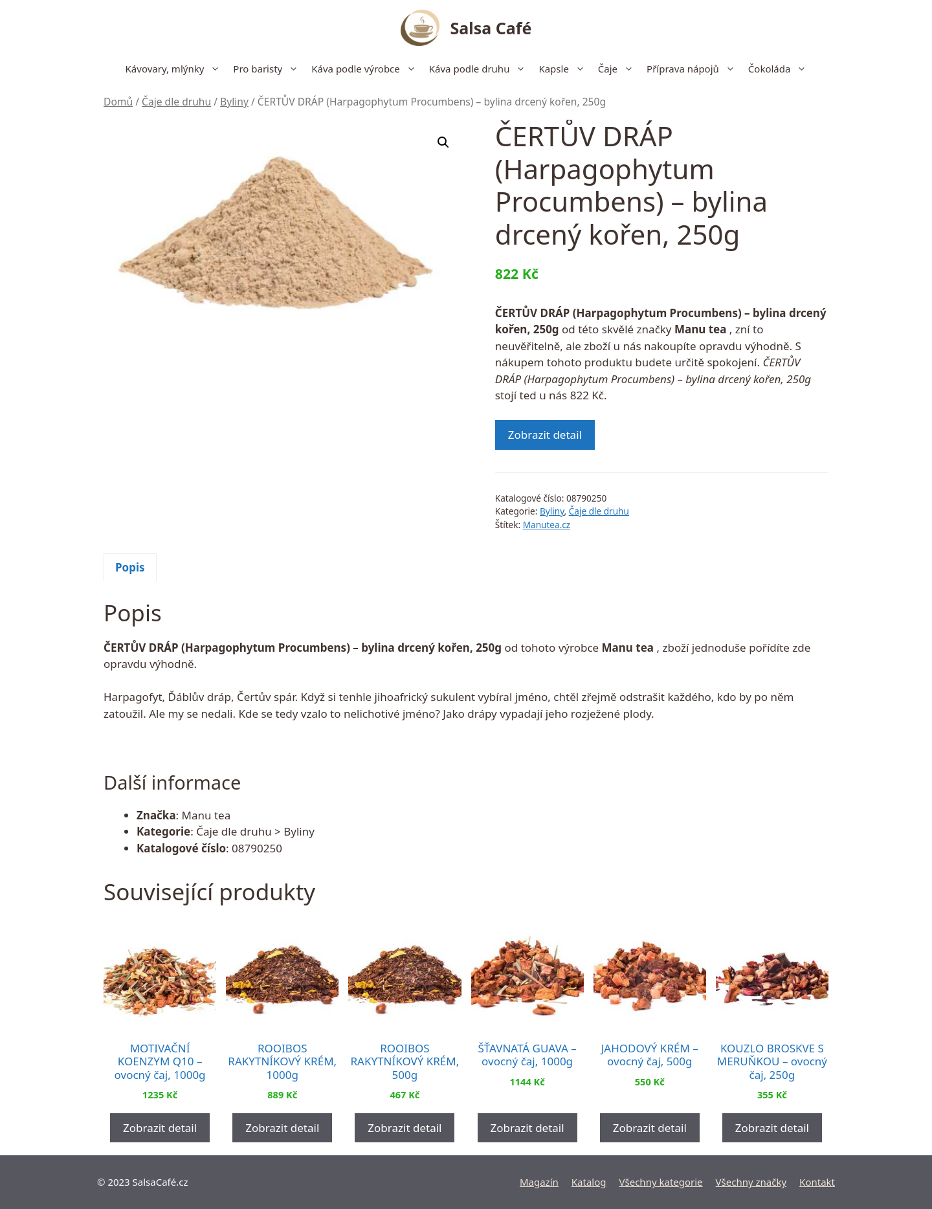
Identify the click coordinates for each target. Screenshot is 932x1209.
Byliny (234, 101)
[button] (443, 142)
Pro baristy (269, 69)
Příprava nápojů (694, 69)
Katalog (588, 1181)
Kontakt (817, 1181)
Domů (118, 101)
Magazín (539, 1181)
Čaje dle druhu (176, 101)
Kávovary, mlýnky (176, 69)
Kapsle (564, 69)
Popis (130, 567)
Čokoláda (781, 69)
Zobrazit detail (545, 434)
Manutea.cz (547, 524)
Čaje (619, 69)
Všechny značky (751, 1181)
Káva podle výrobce (367, 69)
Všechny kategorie (661, 1181)
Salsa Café (491, 28)
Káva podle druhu (481, 69)
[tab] (130, 567)
